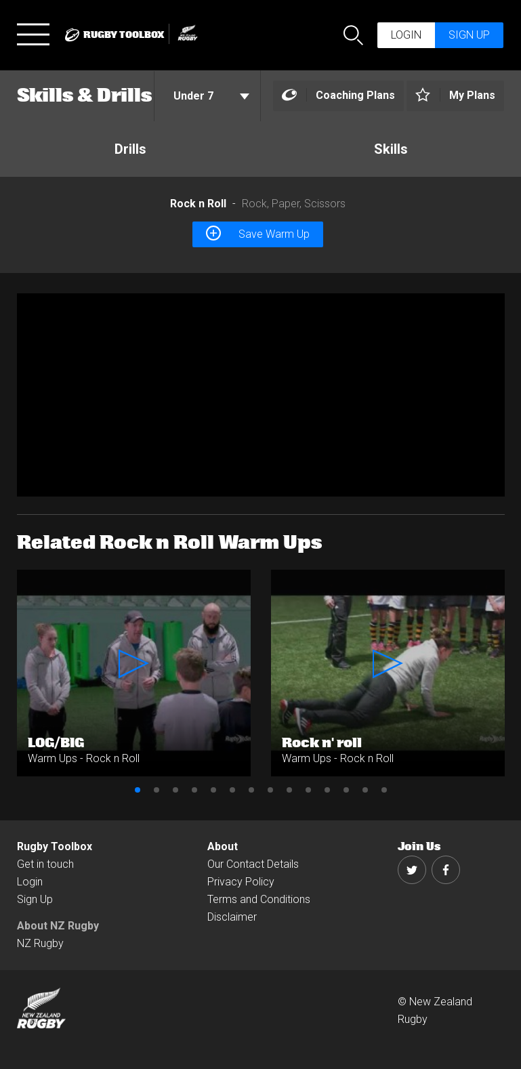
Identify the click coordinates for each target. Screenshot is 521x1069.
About (222, 846)
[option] (261, 395)
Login (406, 34)
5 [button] (213, 790)
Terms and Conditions (258, 899)
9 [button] (289, 790)
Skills (391, 149)
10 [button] (308, 790)
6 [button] (232, 790)
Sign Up (35, 899)
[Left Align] (338, 96)
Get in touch (45, 864)
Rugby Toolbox (54, 846)
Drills (130, 149)
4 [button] (194, 790)
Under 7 (211, 95)
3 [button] (175, 790)
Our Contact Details (253, 864)
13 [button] (365, 790)
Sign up (469, 34)
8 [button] (270, 790)
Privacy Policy (240, 881)
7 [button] (251, 790)
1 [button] (137, 790)
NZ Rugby (40, 943)
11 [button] (327, 790)
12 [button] (346, 790)
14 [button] (384, 790)
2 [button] (156, 790)
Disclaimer (232, 916)
